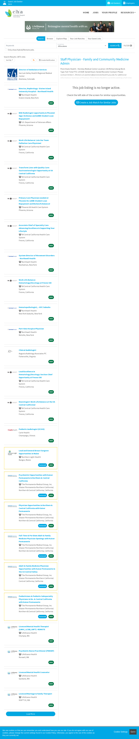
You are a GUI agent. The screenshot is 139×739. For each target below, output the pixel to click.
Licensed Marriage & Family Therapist (35, 693)
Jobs (95, 12)
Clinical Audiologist (27, 350)
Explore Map (61, 38)
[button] (128, 45)
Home (86, 12)
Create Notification (47, 60)
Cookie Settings (121, 732)
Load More (30, 714)
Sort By (8, 60)
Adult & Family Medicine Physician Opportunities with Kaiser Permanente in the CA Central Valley (37, 569)
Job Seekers (113, 3)
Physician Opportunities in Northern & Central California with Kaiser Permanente (36, 508)
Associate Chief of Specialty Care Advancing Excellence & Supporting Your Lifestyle (37, 228)
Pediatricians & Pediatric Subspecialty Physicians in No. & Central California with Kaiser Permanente (36, 599)
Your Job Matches (77, 38)
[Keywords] (30, 45)
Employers (129, 3)
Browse (50, 38)
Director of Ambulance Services (33, 69)
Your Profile (110, 12)
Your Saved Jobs (94, 38)
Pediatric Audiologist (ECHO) (32, 429)
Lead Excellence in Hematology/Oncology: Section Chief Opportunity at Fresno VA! (35, 374)
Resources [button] (127, 12)
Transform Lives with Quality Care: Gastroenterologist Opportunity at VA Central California (36, 170)
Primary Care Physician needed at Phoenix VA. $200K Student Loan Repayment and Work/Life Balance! (34, 201)
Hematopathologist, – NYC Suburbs (34, 307)
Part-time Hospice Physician (31, 328)
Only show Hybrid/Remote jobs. (21, 50)
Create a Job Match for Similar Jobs (96, 102)
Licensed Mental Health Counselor (34, 672)
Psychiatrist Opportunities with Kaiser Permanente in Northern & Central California (36, 478)
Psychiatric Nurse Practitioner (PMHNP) (36, 651)
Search (41, 38)
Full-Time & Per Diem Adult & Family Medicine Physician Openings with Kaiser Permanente (37, 538)
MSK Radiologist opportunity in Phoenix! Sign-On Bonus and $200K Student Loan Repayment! (37, 116)
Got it (133, 732)
